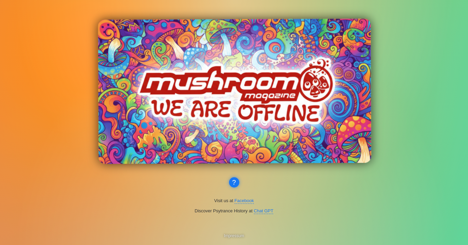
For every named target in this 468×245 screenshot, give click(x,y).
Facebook (244, 200)
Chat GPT (264, 210)
